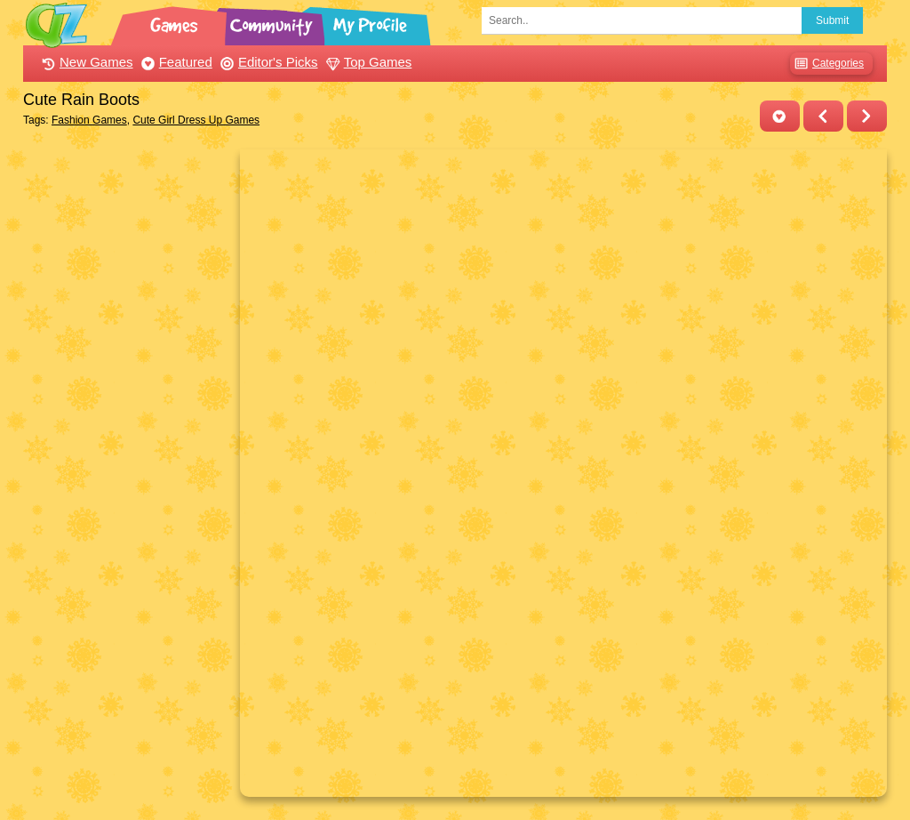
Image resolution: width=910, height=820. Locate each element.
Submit (832, 20)
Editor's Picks (267, 61)
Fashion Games (89, 120)
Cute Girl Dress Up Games (195, 120)
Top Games (367, 61)
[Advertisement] (126, 416)
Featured (174, 61)
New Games (85, 61)
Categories (827, 63)
